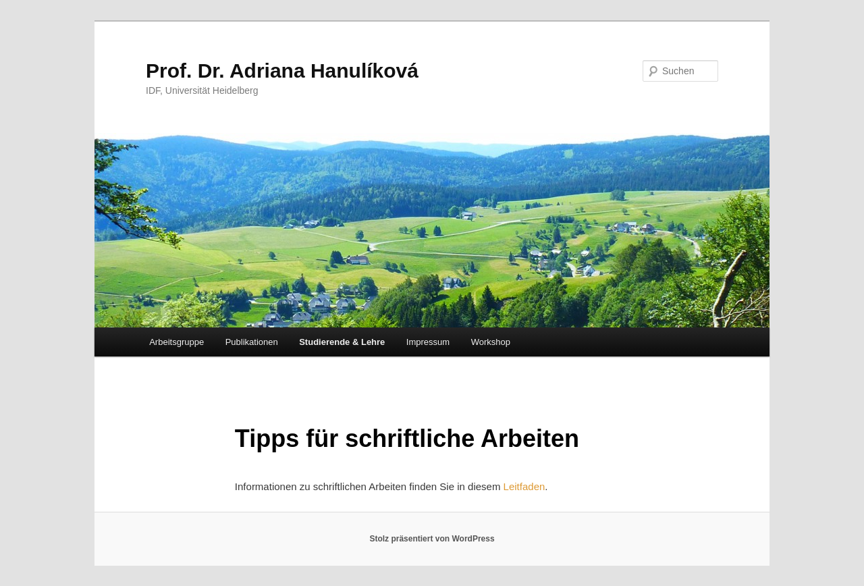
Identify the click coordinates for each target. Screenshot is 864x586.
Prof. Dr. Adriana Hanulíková (282, 70)
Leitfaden (524, 486)
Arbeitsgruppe (176, 342)
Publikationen (251, 342)
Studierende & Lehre (342, 342)
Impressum (428, 342)
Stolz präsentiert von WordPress (431, 538)
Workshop (490, 342)
